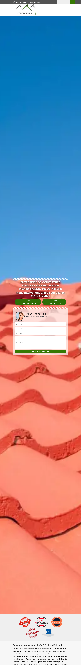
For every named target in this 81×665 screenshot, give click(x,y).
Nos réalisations (28, 302)
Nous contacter (54, 302)
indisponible (19, 2)
